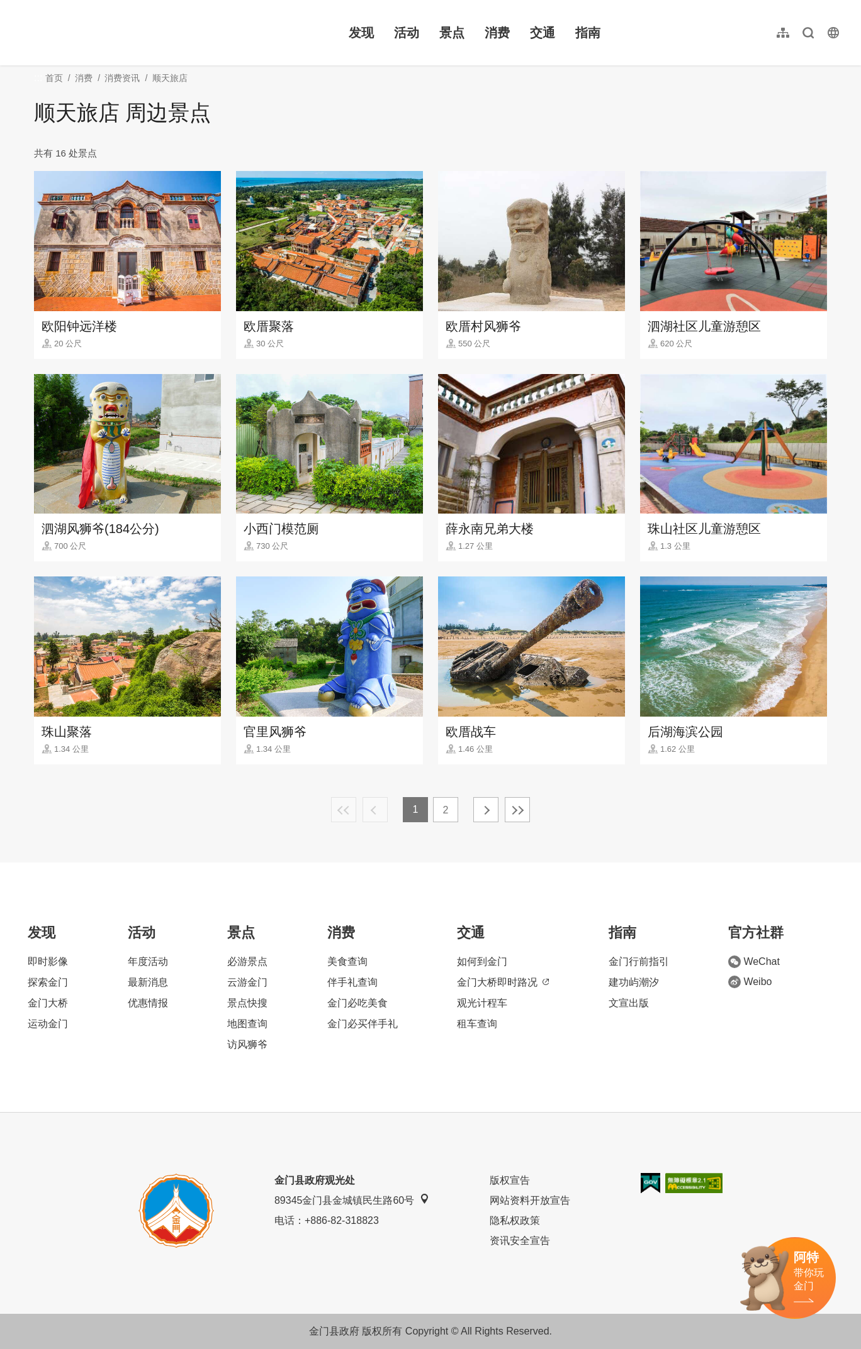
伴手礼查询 (352, 982)
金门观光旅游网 (97, 32)
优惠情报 (148, 1003)
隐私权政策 (515, 1220)
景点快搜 (247, 1003)
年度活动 (148, 961)
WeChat (754, 961)
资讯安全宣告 (520, 1240)
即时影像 (48, 961)
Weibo (750, 982)
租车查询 (477, 1023)
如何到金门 (482, 961)
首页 (54, 78)
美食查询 (347, 961)
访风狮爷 (247, 1044)
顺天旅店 (170, 78)
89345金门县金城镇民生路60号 (351, 1200)
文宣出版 (629, 1003)
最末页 (517, 809)
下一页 (485, 809)
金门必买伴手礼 (362, 1023)
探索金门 (48, 982)
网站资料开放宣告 (530, 1200)
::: (19, 7)
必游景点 (247, 961)
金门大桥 (48, 1003)
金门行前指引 (639, 961)
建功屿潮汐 (634, 982)
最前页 (343, 809)
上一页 (375, 809)
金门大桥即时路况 (503, 982)
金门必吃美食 (357, 1003)
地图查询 (247, 1023)
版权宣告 (510, 1180)
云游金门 (247, 982)
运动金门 (48, 1023)
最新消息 (148, 982)
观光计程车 (482, 1003)
